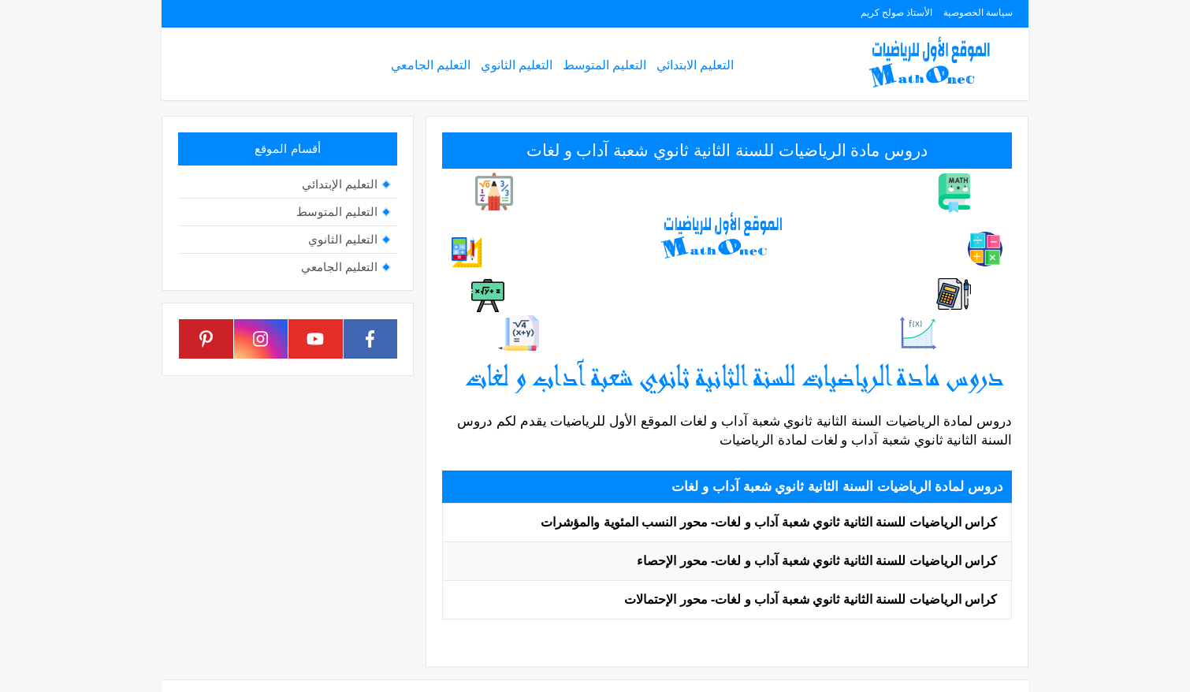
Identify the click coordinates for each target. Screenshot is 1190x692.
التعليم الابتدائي (695, 65)
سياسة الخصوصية (978, 12)
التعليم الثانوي (516, 65)
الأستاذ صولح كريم (897, 12)
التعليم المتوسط (604, 65)
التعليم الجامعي (430, 65)
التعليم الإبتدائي (339, 184)
